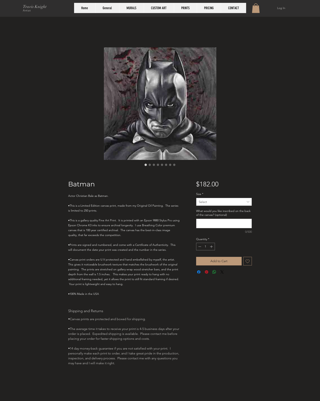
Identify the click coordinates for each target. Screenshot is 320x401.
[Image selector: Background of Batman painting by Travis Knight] (158, 165)
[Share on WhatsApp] (214, 272)
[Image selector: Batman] (170, 165)
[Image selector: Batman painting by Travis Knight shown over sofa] (150, 165)
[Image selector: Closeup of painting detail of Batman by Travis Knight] (154, 165)
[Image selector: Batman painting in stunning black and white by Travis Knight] (146, 165)
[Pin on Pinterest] (206, 272)
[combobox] (224, 202)
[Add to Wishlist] (247, 261)
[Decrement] (199, 246)
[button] (256, 8)
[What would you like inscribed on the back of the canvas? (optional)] (224, 223)
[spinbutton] (205, 246)
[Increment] (211, 246)
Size (199, 194)
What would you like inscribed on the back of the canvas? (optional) (223, 213)
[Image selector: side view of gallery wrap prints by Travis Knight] (162, 165)
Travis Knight (35, 6)
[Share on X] (222, 272)
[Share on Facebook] (198, 272)
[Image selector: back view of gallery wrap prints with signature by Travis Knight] (166, 165)
